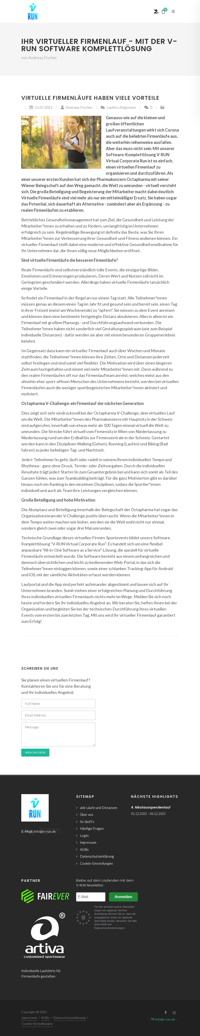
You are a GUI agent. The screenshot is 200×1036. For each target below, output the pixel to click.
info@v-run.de (45, 831)
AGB (104, 924)
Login (84, 835)
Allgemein (127, 107)
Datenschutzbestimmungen (109, 928)
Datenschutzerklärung (97, 856)
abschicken (35, 752)
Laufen (112, 107)
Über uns (86, 814)
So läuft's (87, 821)
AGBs (84, 849)
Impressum (88, 842)
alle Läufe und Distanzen (98, 808)
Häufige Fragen (92, 828)
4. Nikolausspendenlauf (151, 807)
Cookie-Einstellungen (96, 863)
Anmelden (123, 897)
